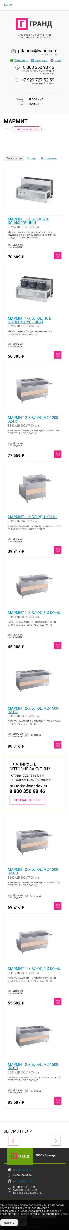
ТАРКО (8, 5)
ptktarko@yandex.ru (38, 50)
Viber (55, 60)
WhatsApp (19, 60)
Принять (9, 1222)
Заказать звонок (27, 800)
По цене (31, 158)
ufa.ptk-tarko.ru (22, 1169)
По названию (49, 158)
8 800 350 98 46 (38, 67)
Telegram (39, 60)
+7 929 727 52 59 (37, 80)
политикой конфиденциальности (48, 1213)
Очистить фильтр (27, 129)
